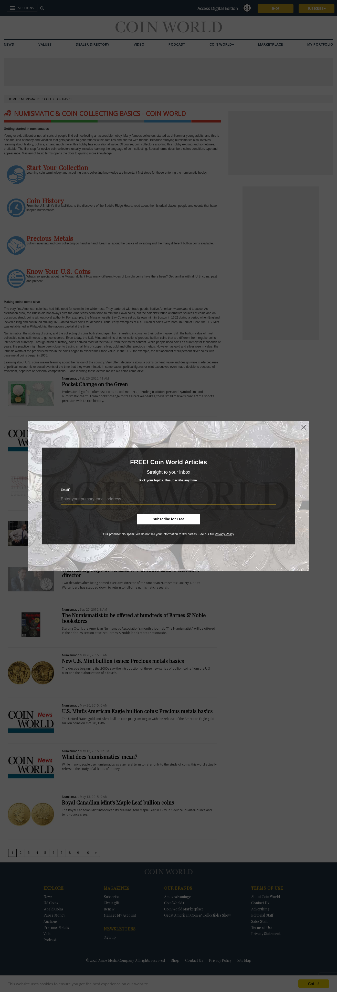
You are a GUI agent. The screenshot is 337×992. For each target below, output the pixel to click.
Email (65, 490)
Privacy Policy (224, 534)
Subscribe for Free (168, 519)
